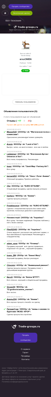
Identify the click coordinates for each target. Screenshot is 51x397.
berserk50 (12, 176)
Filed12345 (12, 229)
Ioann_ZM (11, 255)
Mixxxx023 (12, 132)
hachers (10, 196)
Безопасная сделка (21, 13)
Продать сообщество (20, 6)
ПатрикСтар (12, 309)
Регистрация (16, 20)
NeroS (10, 277)
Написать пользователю (25, 102)
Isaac (9, 166)
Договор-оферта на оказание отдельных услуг (21, 379)
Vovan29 (11, 287)
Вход (8, 20)
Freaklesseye (13, 205)
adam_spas (12, 243)
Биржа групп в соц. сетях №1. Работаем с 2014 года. (25, 29)
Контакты (26, 359)
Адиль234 (12, 299)
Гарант (25, 352)
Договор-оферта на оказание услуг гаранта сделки (23, 377)
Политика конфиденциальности (15, 382)
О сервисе (25, 349)
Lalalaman (11, 154)
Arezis (10, 144)
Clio (8, 186)
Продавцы (25, 356)
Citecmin (11, 265)
